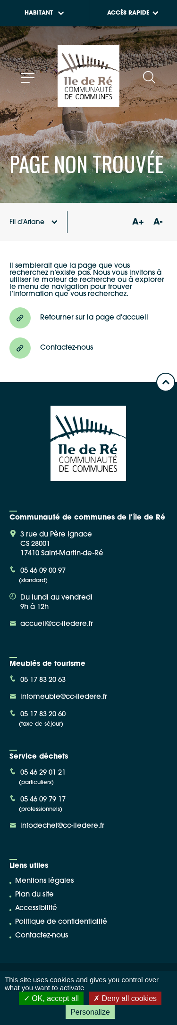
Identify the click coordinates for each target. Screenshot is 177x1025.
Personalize (90, 1012)
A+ (138, 222)
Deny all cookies (125, 998)
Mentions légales (44, 881)
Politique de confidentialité (61, 922)
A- (157, 222)
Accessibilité (36, 908)
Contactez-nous (41, 935)
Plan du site (34, 894)
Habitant (44, 13)
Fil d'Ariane (33, 222)
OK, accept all (51, 998)
